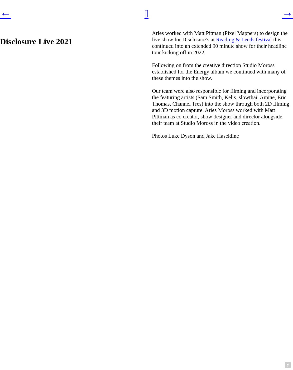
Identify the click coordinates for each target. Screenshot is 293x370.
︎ (146, 14)
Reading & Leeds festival (244, 39)
